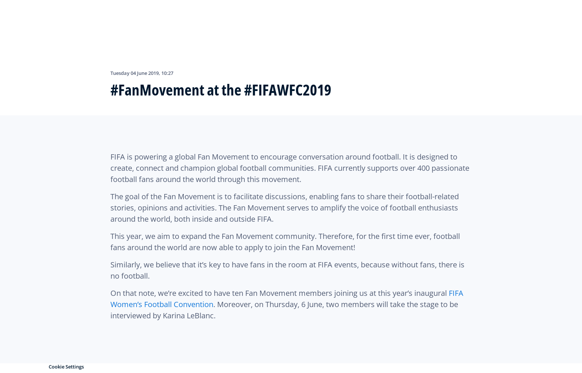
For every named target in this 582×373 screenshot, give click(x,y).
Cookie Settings (66, 366)
